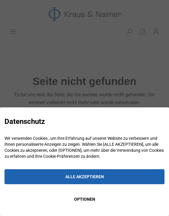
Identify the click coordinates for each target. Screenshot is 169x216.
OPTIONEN (84, 199)
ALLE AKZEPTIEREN (84, 176)
